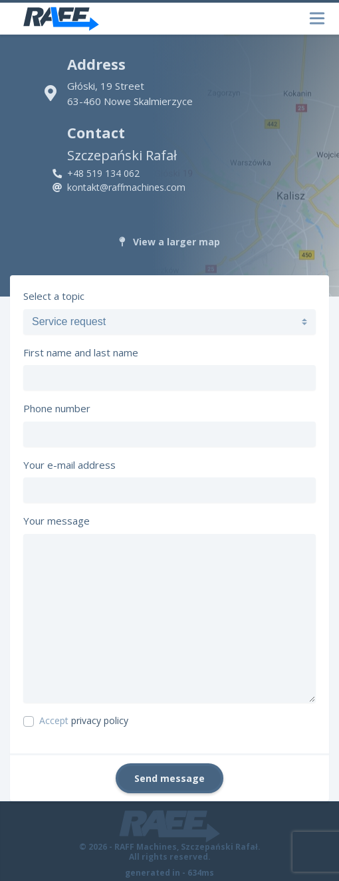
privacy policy (99, 720)
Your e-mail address (69, 464)
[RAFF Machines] (61, 18)
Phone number (56, 408)
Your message (56, 520)
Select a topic (53, 296)
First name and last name (80, 352)
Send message (169, 778)
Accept (83, 720)
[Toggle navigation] (314, 19)
